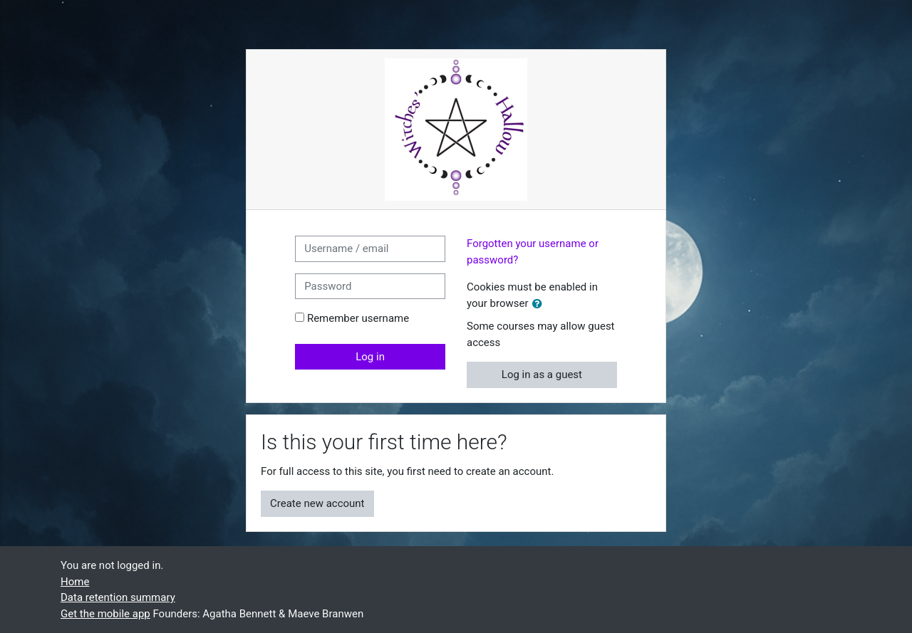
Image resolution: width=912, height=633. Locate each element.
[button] (540, 304)
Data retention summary (118, 597)
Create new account (317, 503)
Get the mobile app (105, 613)
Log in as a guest (542, 374)
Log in (370, 356)
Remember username (358, 318)
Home (75, 581)
